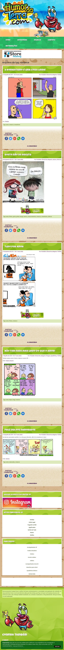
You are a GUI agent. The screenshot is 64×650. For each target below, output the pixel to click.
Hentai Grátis (32, 574)
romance (11, 124)
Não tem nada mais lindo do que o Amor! (30, 351)
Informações (11, 46)
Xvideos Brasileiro (32, 550)
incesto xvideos (32, 557)
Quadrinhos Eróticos (32, 570)
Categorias (22, 40)
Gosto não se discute (18, 155)
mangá (21, 216)
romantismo (17, 124)
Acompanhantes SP (32, 547)
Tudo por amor (14, 247)
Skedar (7, 121)
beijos (10, 399)
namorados (12, 462)
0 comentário (32, 146)
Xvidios (32, 535)
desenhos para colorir (32, 567)
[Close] (6, 61)
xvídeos (32, 560)
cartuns (54, 159)
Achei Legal (32, 522)
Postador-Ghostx (45, 74)
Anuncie (37, 40)
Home (8, 40)
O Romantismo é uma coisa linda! (25, 70)
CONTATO (51, 40)
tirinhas (32, 519)
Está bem (57, 646)
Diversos (59, 159)
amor (7, 124)
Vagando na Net (32, 525)
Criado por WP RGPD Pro (18, 646)
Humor (32, 532)
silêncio (50, 216)
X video (5, 640)
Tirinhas (59, 74)
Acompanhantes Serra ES (32, 564)
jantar (17, 216)
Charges (48, 355)
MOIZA (8, 459)
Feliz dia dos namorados (20, 430)
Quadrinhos (54, 355)
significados (32, 527)
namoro (25, 216)
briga (14, 399)
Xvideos (32, 554)
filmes (10, 216)
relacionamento (32, 216)
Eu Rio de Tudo (32, 530)
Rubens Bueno (10, 360)
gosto (14, 216)
